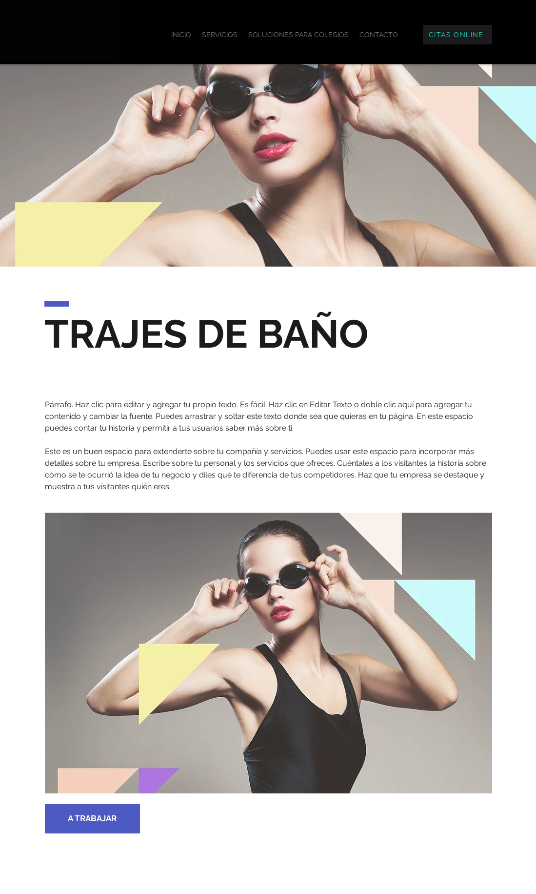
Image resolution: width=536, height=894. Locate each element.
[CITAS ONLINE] (457, 34)
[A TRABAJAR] (92, 818)
